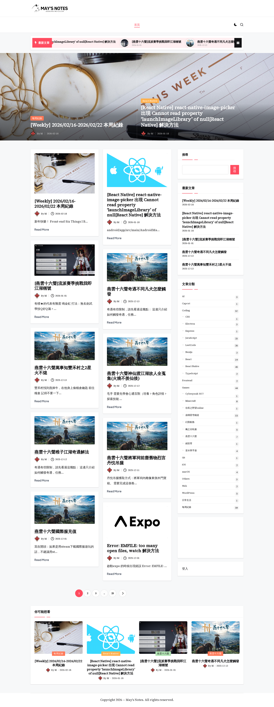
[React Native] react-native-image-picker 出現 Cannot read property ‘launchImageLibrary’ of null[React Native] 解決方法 (188, 116)
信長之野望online (194, 407)
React (188, 359)
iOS (184, 464)
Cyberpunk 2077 (194, 393)
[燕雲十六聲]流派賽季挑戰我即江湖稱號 (198, 42)
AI (183, 296)
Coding (186, 310)
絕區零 (188, 443)
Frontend (187, 380)
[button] (123, 593)
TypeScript (191, 373)
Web (184, 485)
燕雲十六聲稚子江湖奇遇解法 (61, 452)
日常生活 (186, 500)
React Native (150, 101)
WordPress (188, 492)
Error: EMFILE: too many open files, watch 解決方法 (133, 548)
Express (189, 330)
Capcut (186, 303)
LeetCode (190, 345)
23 (112, 593)
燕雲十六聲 (191, 436)
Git (183, 457)
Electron (190, 323)
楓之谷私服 (191, 429)
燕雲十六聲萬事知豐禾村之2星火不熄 (62, 370)
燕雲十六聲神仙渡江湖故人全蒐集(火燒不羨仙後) (136, 376)
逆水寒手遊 (191, 450)
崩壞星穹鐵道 (192, 415)
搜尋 (185, 155)
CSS (187, 316)
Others (186, 478)
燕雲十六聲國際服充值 (55, 531)
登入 (185, 569)
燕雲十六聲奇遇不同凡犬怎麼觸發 (136, 291)
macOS (186, 471)
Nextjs (188, 352)
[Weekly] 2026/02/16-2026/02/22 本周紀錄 (76, 125)
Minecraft (190, 400)
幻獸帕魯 (189, 422)
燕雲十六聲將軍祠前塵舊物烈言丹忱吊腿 (136, 460)
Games (185, 387)
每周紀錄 (37, 118)
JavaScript (191, 337)
